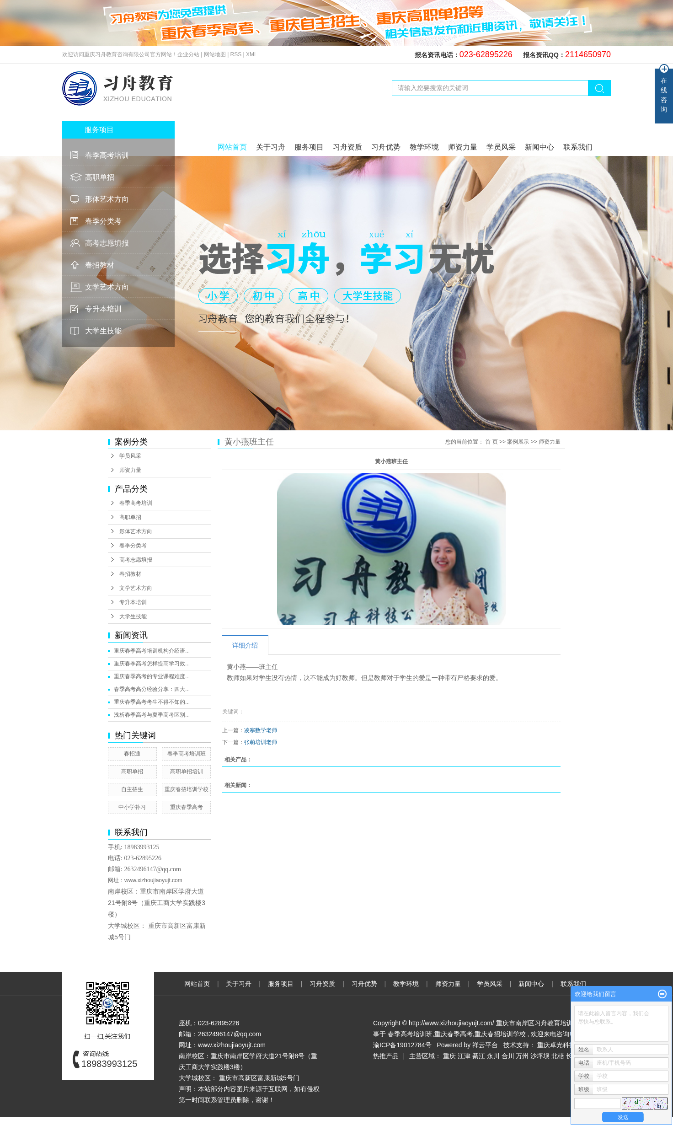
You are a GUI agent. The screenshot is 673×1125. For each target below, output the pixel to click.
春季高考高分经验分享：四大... (152, 689)
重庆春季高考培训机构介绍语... (152, 651)
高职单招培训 (186, 771)
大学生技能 (103, 331)
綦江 (478, 1056)
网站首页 (232, 147)
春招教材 (99, 265)
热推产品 (386, 1056)
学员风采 (501, 147)
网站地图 (215, 54)
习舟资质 (347, 147)
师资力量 (462, 147)
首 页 (491, 442)
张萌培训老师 (260, 742)
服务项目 (309, 147)
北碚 (557, 1056)
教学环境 (424, 147)
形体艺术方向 (107, 199)
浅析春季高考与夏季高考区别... (152, 715)
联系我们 (578, 147)
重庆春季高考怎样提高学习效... (152, 663)
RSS (236, 54)
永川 (493, 1056)
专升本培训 (103, 309)
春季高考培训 (107, 155)
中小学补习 (132, 807)
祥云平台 (485, 1045)
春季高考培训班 (186, 753)
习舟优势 (386, 147)
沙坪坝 (540, 1056)
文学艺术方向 (107, 287)
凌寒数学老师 (260, 730)
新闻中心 (539, 147)
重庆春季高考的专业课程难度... (152, 676)
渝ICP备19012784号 (402, 1045)
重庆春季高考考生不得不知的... (152, 702)
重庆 (449, 1056)
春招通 (132, 753)
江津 (464, 1056)
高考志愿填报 (107, 243)
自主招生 (132, 789)
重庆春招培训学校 (186, 789)
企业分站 (188, 54)
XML (251, 54)
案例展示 (518, 442)
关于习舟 (270, 147)
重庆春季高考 (186, 807)
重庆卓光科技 (556, 1045)
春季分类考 (103, 221)
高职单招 (99, 177)
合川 (508, 1056)
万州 (522, 1056)
